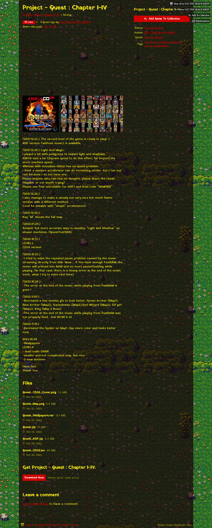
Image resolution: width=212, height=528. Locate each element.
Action (148, 37)
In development (154, 28)
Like (29, 22)
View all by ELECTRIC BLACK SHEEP (51, 524)
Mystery (175, 42)
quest (148, 46)
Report (74, 524)
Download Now (34, 478)
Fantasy (163, 42)
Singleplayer (161, 46)
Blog (189, 524)
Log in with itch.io (35, 504)
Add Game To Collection (162, 19)
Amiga (153, 42)
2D (146, 42)
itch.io (28, 524)
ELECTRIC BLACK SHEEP (75, 22)
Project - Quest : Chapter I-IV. (41, 15)
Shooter (159, 37)
